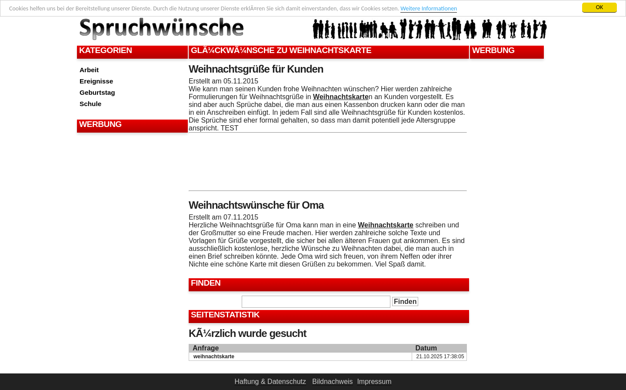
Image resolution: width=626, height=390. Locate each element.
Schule (90, 103)
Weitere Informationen (428, 8)
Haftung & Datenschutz (270, 381)
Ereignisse (96, 81)
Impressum (374, 381)
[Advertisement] (131, 156)
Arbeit (89, 69)
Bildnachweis (332, 381)
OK (599, 7)
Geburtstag (97, 92)
